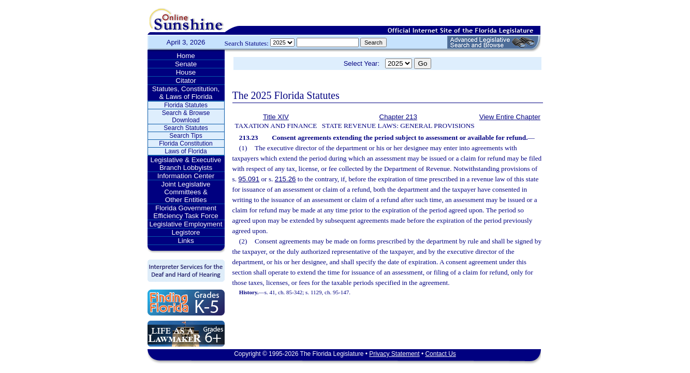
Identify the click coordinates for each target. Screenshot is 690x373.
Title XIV (276, 117)
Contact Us (440, 353)
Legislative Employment (186, 224)
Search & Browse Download (186, 116)
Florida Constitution (185, 143)
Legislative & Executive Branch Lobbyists (185, 163)
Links (186, 241)
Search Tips (185, 135)
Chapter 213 (398, 117)
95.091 (248, 179)
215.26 (285, 179)
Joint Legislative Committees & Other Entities (186, 192)
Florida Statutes (186, 105)
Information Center (185, 176)
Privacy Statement (394, 353)
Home (186, 56)
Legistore (186, 232)
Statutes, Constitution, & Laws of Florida (185, 93)
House (186, 72)
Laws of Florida (186, 151)
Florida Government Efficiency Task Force (185, 212)
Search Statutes (186, 128)
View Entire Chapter (509, 117)
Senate (186, 64)
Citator (185, 80)
